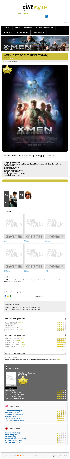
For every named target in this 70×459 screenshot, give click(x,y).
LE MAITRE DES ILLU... (12, 342)
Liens (7, 456)
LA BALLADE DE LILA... (12, 346)
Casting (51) (40, 156)
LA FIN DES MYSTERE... (12, 338)
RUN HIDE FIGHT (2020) (12, 433)
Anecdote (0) (50, 156)
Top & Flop (8, 32)
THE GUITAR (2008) (11, 435)
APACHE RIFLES (10, 324)
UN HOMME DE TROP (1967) (14, 414)
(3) (16, 156)
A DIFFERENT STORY (12, 322)
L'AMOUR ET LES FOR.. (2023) (14, 420)
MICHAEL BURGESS (11, 357)
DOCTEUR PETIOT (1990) (13, 392)
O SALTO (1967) (10, 390)
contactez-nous (48, 456)
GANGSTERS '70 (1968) (12, 418)
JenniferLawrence (27, 270)
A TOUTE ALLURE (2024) (13, 413)
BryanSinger (5, 240)
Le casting (7, 211)
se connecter (64, 22)
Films (17, 28)
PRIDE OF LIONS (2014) (12, 442)
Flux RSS (16, 456)
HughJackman (26, 240)
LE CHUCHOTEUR (11, 340)
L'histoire (7, 277)
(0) (28, 156)
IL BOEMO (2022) (10, 416)
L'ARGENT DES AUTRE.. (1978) (14, 394)
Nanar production (44, 28)
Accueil (7, 28)
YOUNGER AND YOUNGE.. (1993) (15, 438)
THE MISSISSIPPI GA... (12, 329)
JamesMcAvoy (47, 240)
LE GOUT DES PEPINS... (13, 344)
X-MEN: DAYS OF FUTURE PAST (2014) (26, 55)
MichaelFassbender (7, 270)
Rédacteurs (22, 32)
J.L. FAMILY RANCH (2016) (13, 440)
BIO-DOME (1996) (10, 437)
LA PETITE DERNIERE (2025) (14, 411)
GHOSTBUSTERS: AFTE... (13, 328)
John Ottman (15, 172)
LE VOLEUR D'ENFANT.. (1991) (14, 398)
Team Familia (38, 32)
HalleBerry (46, 270)
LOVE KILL (8, 326)
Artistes (28, 28)
